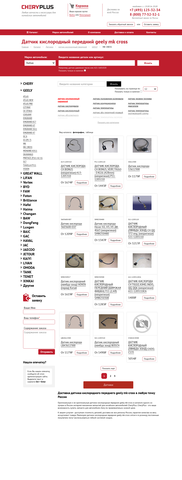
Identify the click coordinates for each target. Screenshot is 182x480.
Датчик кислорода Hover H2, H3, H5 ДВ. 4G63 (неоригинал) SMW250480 (106, 228)
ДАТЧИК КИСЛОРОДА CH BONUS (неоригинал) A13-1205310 (73, 171)
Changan (29, 213)
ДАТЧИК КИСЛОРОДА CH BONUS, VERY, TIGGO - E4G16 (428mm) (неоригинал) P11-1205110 (108, 172)
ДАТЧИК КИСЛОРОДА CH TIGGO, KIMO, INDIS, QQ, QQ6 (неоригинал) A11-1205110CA (141, 286)
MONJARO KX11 (30, 150)
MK (24, 143)
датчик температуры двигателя (138, 104)
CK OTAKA (27, 111)
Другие (28, 285)
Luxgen (28, 227)
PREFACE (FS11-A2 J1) (33, 158)
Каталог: (32, 32)
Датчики (108, 384)
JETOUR (29, 254)
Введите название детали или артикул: (81, 57)
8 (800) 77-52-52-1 (145, 14)
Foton (27, 196)
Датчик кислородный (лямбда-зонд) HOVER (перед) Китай (73, 285)
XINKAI (28, 281)
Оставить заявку (151, 24)
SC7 (24, 161)
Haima (28, 209)
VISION (26, 168)
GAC (26, 236)
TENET (28, 276)
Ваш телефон (32, 318)
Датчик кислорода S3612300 (138, 167)
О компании (94, 32)
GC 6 (25, 136)
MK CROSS (27, 147)
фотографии (78, 132)
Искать (148, 63)
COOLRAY (27, 114)
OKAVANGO (28, 154)
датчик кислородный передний (69, 100)
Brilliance (30, 200)
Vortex (28, 182)
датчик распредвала (68, 106)
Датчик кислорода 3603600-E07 (71, 225)
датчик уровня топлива (140, 98)
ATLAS (25, 96)
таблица (89, 132)
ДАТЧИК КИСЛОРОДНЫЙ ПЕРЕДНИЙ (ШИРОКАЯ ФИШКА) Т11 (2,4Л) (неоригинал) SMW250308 (108, 289)
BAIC (26, 231)
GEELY (27, 90)
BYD (26, 187)
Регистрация (84, 14)
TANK (27, 272)
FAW (26, 191)
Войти (72, 14)
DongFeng (30, 222)
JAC (25, 245)
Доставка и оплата (124, 32)
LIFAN (27, 178)
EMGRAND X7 (29, 132)
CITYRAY (27, 107)
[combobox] (40, 63)
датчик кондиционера (104, 103)
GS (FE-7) (27, 140)
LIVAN (27, 263)
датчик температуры (103, 107)
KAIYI (27, 258)
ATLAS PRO (28, 103)
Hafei (27, 205)
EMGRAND (27, 118)
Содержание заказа (35, 328)
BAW (26, 218)
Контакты (151, 32)
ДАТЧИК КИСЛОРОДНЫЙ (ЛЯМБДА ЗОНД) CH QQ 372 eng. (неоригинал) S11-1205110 (141, 230)
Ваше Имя (29, 307)
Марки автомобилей (62, 32)
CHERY (28, 83)
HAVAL (28, 240)
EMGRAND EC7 (29, 121)
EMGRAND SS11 (30, 129)
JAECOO (29, 249)
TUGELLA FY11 (29, 165)
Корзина (82, 5)
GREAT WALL (32, 173)
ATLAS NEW (28, 100)
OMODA (29, 267)
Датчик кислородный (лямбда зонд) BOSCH (107, 343)
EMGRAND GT (29, 125)
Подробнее (82, 182)
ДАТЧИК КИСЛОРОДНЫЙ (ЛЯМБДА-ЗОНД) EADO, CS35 (141, 347)
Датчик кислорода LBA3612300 (71, 343)
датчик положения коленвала (108, 98)
